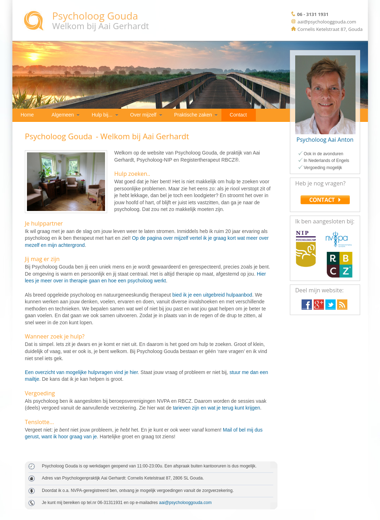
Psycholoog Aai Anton (325, 139)
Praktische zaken (193, 115)
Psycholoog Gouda (95, 15)
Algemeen (62, 115)
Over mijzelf (143, 115)
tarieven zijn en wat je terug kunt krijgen (216, 408)
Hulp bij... (102, 115)
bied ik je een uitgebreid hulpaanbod (212, 295)
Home (27, 115)
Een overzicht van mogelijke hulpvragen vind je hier (81, 372)
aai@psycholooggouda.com (185, 502)
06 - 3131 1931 (313, 14)
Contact (238, 115)
